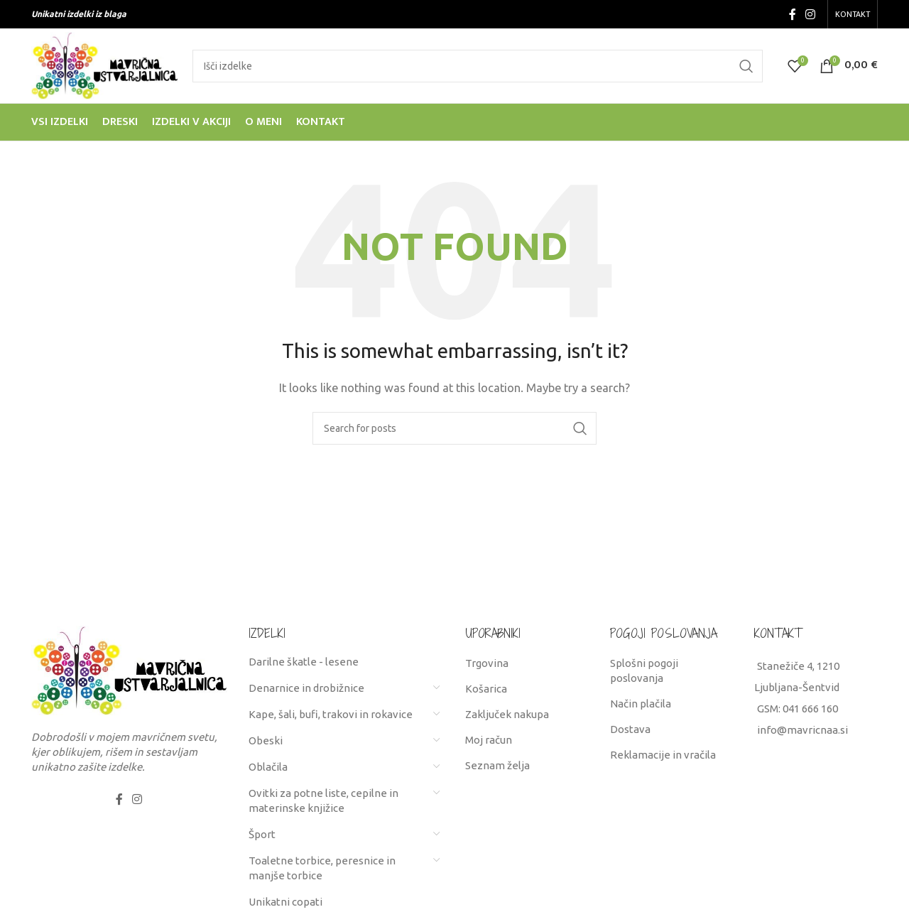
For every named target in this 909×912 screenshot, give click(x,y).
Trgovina (486, 663)
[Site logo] (104, 64)
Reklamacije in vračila (663, 755)
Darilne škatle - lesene (304, 662)
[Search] (477, 66)
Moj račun (488, 740)
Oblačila (268, 767)
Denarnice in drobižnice (306, 688)
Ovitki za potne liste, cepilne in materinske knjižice (323, 800)
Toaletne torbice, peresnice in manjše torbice (322, 867)
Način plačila (640, 703)
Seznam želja (497, 765)
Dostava (630, 729)
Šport (262, 834)
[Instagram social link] (810, 14)
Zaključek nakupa (507, 714)
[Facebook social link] (792, 14)
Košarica (486, 689)
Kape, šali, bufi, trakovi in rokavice (331, 714)
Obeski (266, 740)
